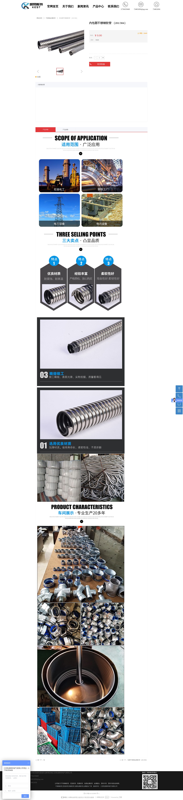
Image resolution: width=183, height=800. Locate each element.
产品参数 (65, 129)
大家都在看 (41, 84)
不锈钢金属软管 (51, 18)
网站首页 (39, 18)
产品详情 (45, 129)
